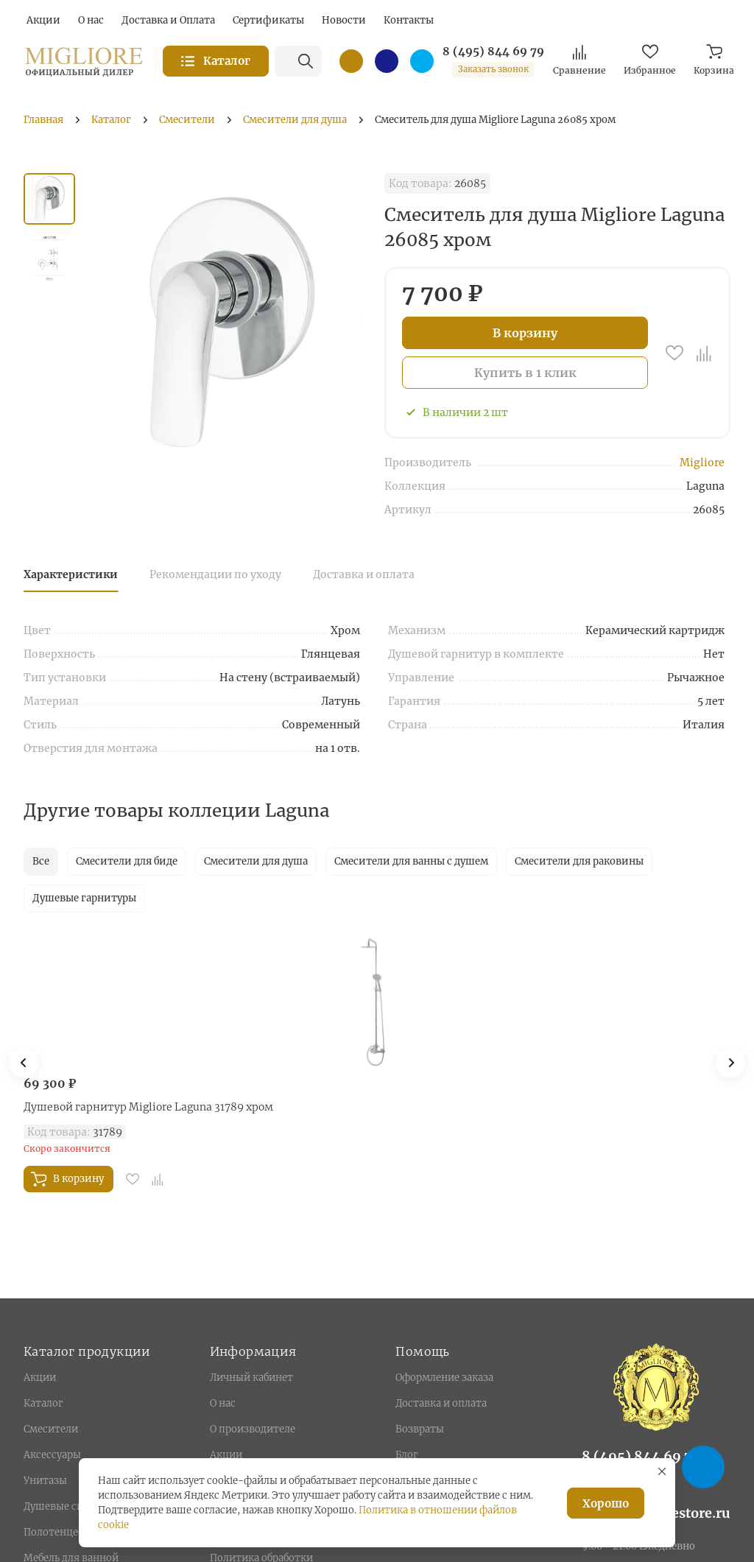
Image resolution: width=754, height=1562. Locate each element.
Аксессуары (52, 1455)
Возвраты (419, 1429)
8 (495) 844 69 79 (493, 51)
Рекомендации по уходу (215, 574)
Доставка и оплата (364, 574)
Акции (40, 1377)
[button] (730, 1062)
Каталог (43, 1403)
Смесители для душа (256, 861)
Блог (406, 1455)
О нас (223, 1403)
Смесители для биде (126, 861)
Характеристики (71, 574)
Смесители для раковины (579, 861)
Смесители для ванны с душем (411, 861)
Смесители (51, 1429)
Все (40, 861)
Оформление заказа (444, 1377)
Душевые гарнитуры (84, 898)
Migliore (702, 462)
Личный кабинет (251, 1377)
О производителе (252, 1429)
